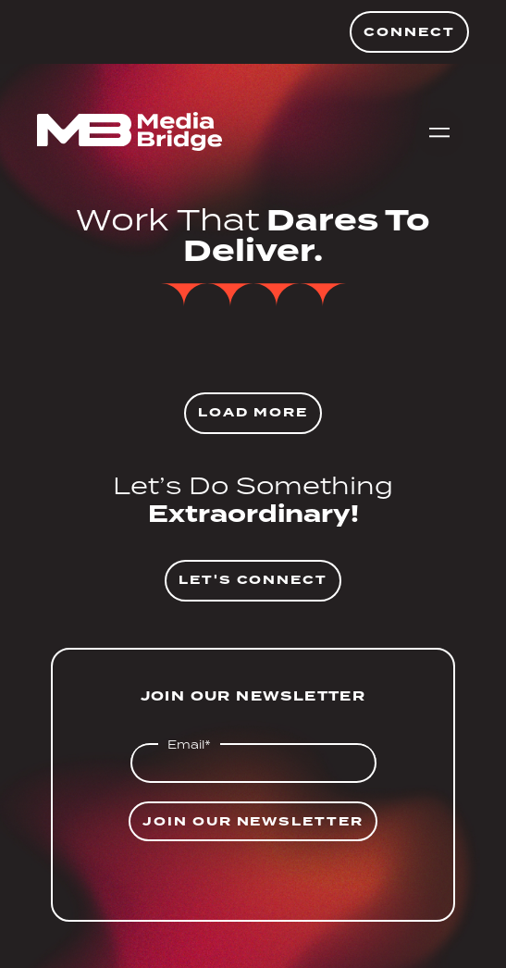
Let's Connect (253, 580)
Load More (253, 412)
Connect (409, 32)
